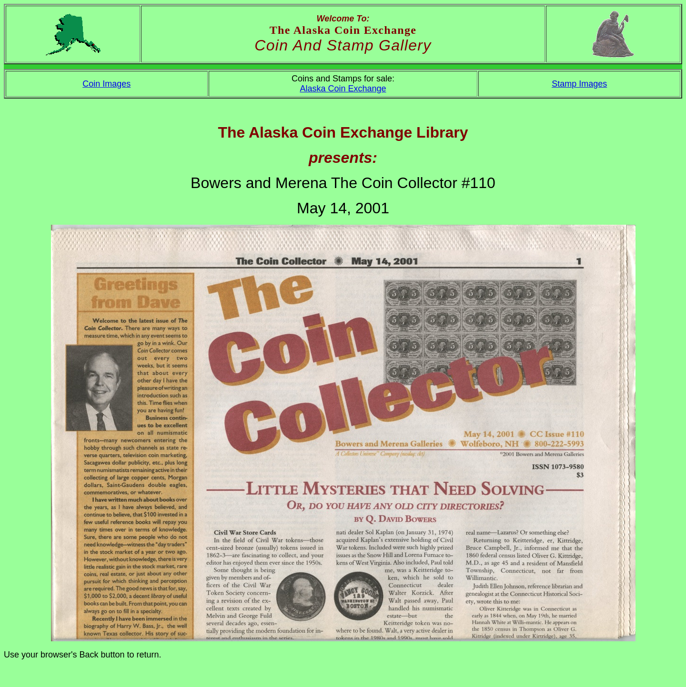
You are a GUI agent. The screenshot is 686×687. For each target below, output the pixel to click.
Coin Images (106, 84)
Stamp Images (579, 84)
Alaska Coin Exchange (343, 88)
